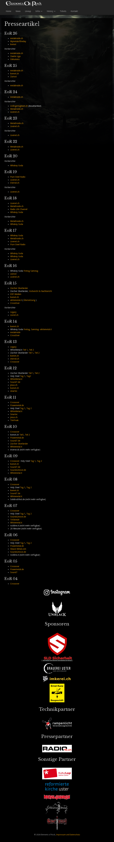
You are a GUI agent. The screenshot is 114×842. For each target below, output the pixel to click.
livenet (13, 44)
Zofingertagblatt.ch (19, 106)
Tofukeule (14, 519)
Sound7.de (15, 382)
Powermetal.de (17, 405)
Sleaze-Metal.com (18, 549)
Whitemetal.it (16, 446)
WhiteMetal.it (16, 379)
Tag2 (28, 376)
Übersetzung (29, 300)
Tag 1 (22, 376)
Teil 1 (25, 350)
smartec (13, 391)
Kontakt (74, 11)
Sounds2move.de (18, 470)
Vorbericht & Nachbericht (40, 291)
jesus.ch (13, 385)
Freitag (27, 271)
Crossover (14, 362)
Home (8, 11)
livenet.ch (14, 73)
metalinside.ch (16, 38)
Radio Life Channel (18, 209)
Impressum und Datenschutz (68, 834)
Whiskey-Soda (16, 165)
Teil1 (21, 435)
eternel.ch (14, 359)
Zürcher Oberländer (19, 288)
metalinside (15, 332)
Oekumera (14, 59)
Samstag (34, 271)
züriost (13, 274)
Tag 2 (29, 408)
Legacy (13, 312)
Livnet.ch (14, 315)
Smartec (14, 414)
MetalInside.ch (16, 123)
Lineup (28, 11)
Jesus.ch (14, 417)
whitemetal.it (16, 300)
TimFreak (14, 420)
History (51, 11)
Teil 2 (31, 350)
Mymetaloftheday (18, 41)
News (18, 11)
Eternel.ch (14, 183)
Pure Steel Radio (17, 177)
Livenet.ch (14, 112)
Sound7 (13, 572)
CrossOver (15, 303)
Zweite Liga (15, 56)
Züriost (13, 76)
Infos (38, 11)
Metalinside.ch (16, 109)
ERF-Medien (15, 294)
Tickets (63, 11)
